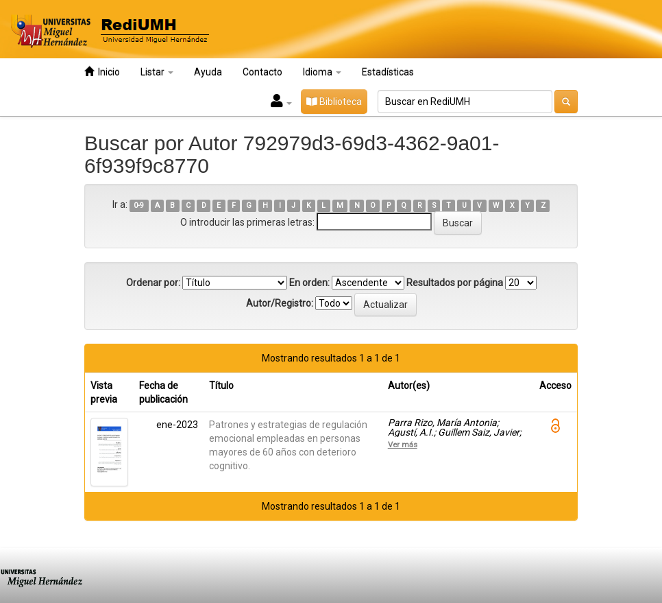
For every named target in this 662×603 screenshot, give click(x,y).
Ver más (402, 444)
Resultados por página (454, 282)
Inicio (102, 72)
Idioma (322, 72)
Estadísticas (388, 72)
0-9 (139, 205)
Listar (156, 72)
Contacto (262, 72)
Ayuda (208, 72)
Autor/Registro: (279, 303)
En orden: (309, 282)
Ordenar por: (153, 282)
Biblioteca (334, 101)
